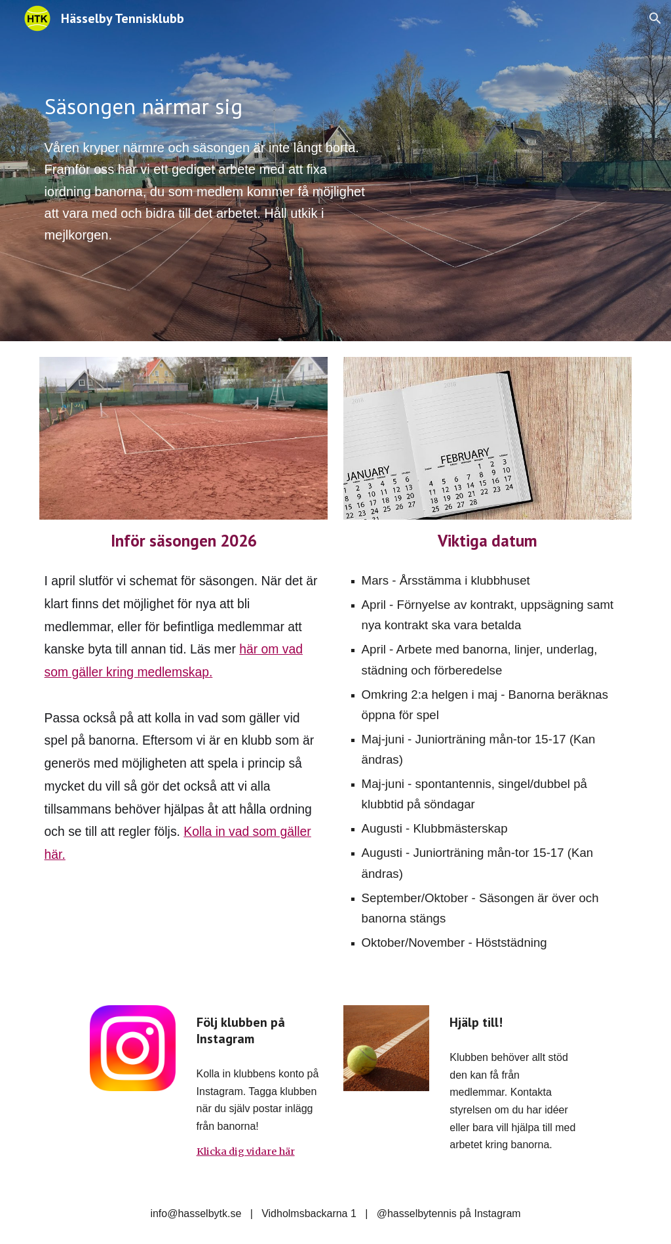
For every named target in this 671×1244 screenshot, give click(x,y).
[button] (655, 18)
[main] (209, 106)
